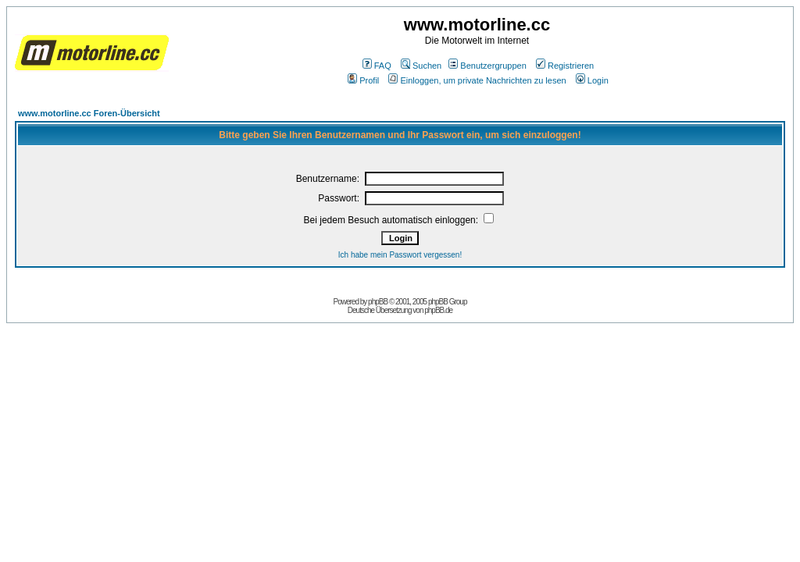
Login (592, 80)
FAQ (376, 65)
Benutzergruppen (487, 65)
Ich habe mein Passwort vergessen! (400, 255)
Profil (363, 80)
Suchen (421, 65)
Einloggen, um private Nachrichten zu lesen (477, 80)
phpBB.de (438, 310)
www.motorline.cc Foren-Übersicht (89, 113)
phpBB (378, 301)
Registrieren (565, 65)
